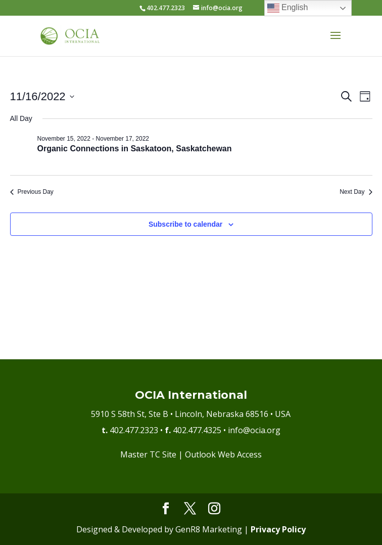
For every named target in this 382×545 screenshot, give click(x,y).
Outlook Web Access (223, 454)
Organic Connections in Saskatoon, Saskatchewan (134, 148)
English (287, 8)
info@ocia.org (254, 430)
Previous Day (32, 191)
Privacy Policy (278, 529)
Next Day (356, 191)
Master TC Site (148, 454)
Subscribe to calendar (185, 224)
